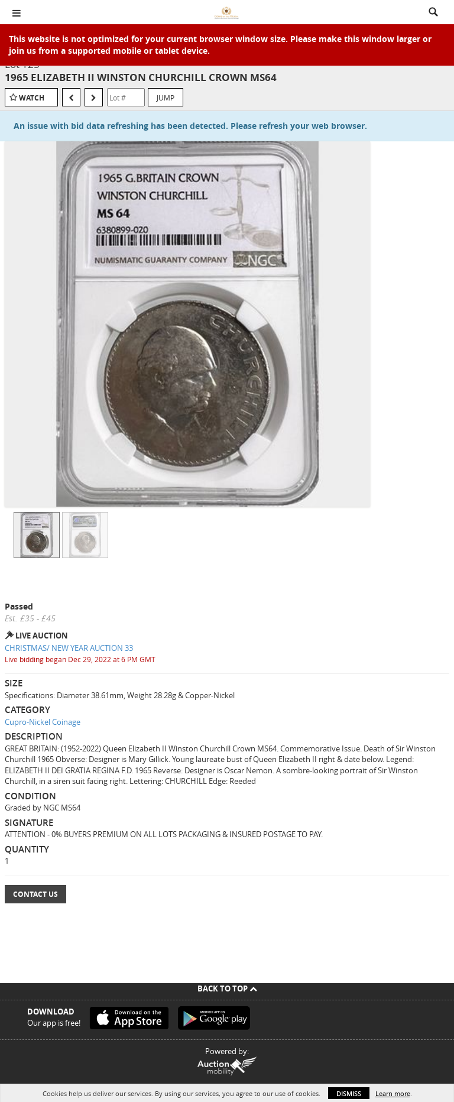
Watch (31, 98)
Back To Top (227, 988)
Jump (165, 97)
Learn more (392, 1093)
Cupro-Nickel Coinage (42, 722)
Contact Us (35, 894)
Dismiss (348, 1093)
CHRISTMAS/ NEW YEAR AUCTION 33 (69, 648)
